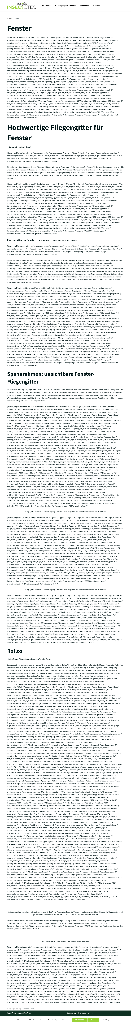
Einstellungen (108, 1020)
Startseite (10, 18)
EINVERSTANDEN (78, 1020)
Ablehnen (94, 1020)
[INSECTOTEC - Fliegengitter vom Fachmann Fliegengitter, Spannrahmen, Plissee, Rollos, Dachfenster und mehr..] (22, 6)
